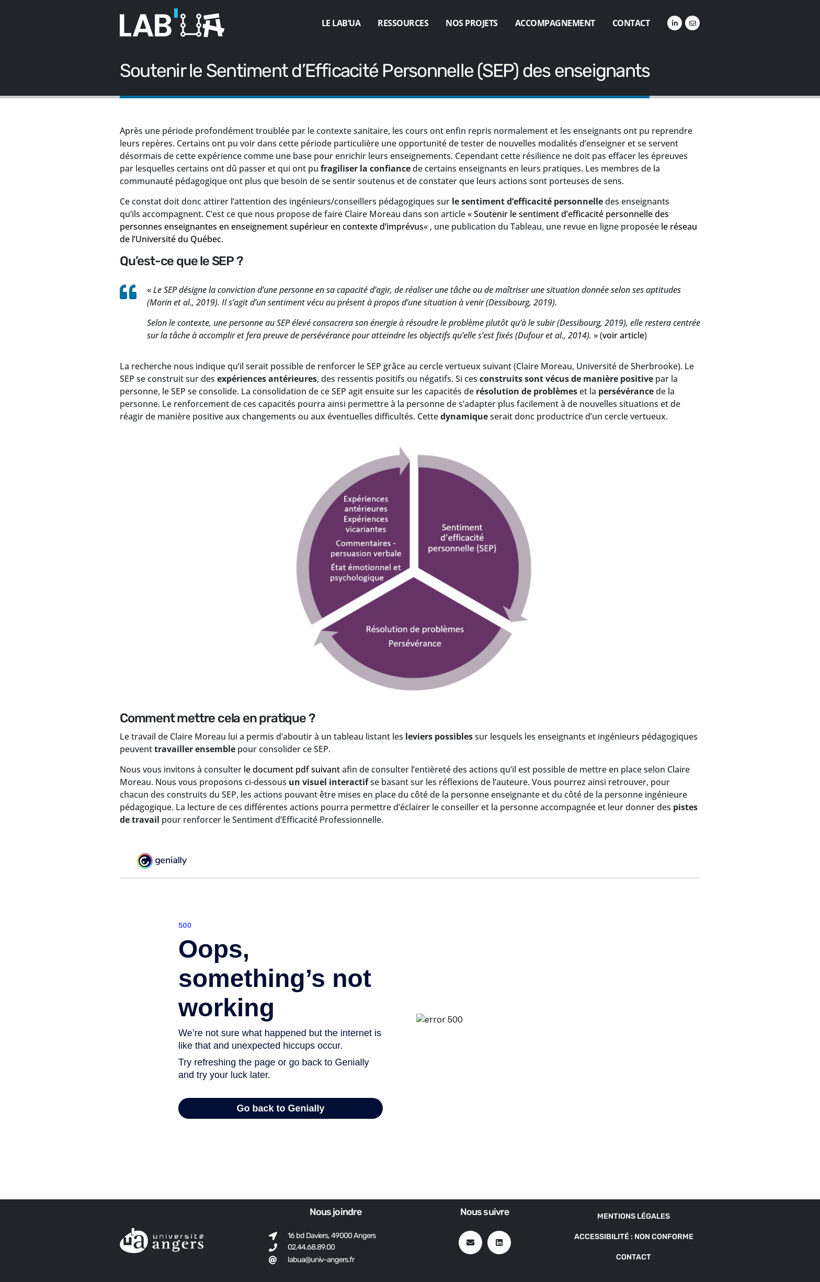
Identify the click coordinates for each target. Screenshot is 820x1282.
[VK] (692, 23)
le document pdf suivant (293, 769)
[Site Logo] (172, 22)
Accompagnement (555, 23)
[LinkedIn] (674, 23)
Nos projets (472, 23)
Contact (631, 23)
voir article (623, 335)
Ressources (403, 23)
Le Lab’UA (341, 23)
